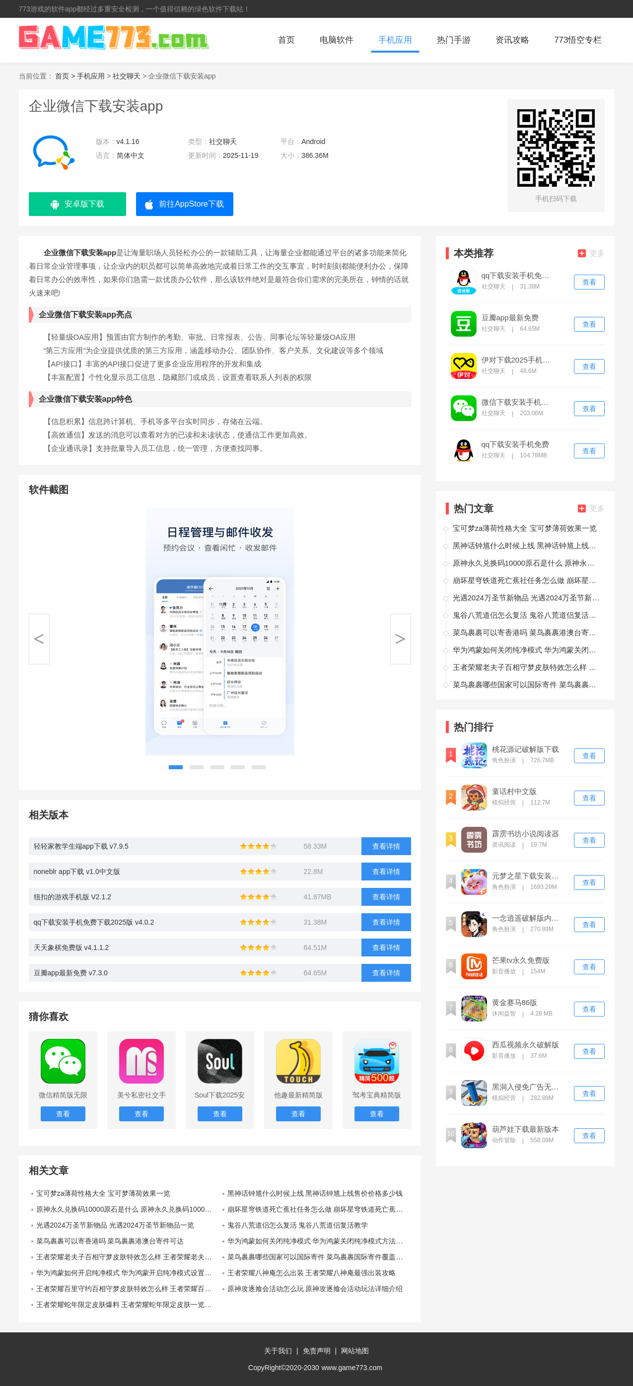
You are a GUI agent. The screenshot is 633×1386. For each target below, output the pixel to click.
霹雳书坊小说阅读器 (525, 834)
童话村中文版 (514, 792)
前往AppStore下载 (184, 205)
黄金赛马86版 (515, 1003)
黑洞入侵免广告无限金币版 (528, 1087)
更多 (591, 253)
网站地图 (355, 1350)
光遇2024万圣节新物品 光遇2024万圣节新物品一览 (115, 1225)
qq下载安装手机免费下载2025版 (518, 276)
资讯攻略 (512, 40)
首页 (286, 40)
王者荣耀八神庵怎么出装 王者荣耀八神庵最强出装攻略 (311, 1273)
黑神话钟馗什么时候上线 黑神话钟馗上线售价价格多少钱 (315, 1193)
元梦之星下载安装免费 (528, 876)
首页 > (66, 76)
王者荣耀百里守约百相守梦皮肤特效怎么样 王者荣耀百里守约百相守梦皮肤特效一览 (128, 1289)
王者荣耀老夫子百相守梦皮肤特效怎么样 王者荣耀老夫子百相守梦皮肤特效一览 (128, 1257)
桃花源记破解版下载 (525, 749)
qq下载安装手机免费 (516, 444)
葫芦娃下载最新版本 (525, 1129)
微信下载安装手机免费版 (518, 402)
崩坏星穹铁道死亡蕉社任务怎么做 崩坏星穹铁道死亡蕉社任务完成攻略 (319, 1209)
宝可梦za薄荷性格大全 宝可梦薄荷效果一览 (103, 1193)
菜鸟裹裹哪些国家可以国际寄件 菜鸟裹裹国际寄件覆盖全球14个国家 (319, 1257)
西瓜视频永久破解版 (525, 1045)
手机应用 (395, 40)
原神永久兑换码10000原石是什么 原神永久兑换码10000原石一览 (128, 1209)
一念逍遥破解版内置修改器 (528, 918)
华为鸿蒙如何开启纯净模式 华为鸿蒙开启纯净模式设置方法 (127, 1273)
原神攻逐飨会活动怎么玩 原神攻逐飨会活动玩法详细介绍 (315, 1289)
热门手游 (454, 40)
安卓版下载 (77, 205)
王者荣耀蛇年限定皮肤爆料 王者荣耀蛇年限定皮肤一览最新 (127, 1305)
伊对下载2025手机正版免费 (518, 360)
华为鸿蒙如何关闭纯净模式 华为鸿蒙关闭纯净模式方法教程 (318, 1241)
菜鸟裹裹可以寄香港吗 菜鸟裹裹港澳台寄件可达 (110, 1241)
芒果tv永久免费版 (521, 960)
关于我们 (278, 1350)
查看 (589, 282)
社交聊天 (127, 76)
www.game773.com (352, 1367)
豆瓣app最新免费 (510, 318)
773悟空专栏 (578, 40)
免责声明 (317, 1350)
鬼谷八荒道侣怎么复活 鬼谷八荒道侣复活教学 (297, 1225)
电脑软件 (336, 40)
